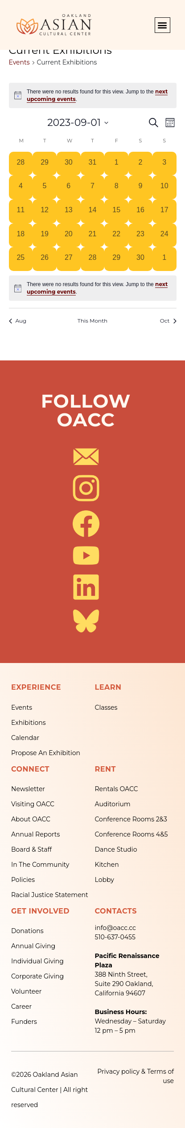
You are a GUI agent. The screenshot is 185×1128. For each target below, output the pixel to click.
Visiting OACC (32, 804)
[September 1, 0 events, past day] (116, 164)
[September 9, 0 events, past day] (140, 187)
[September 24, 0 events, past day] (164, 235)
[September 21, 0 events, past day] (93, 235)
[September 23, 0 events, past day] (140, 235)
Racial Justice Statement (49, 895)
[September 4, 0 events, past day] (21, 187)
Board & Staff (31, 849)
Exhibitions (28, 723)
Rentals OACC (116, 789)
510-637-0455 (115, 937)
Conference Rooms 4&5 (131, 834)
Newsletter (28, 789)
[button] (162, 25)
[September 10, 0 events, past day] (164, 187)
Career (21, 1007)
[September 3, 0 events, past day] (164, 164)
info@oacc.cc (115, 928)
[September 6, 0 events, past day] (69, 187)
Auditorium (113, 804)
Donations (27, 931)
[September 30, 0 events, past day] (140, 259)
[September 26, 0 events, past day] (45, 259)
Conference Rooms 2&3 (131, 819)
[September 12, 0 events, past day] (45, 211)
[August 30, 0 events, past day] (69, 164)
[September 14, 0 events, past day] (93, 211)
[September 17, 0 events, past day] (164, 211)
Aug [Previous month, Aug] (18, 320)
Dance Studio (116, 849)
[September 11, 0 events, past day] (21, 211)
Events (19, 62)
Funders (24, 1022)
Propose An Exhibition (45, 753)
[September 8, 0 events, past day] (116, 187)
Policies (23, 880)
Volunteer (26, 991)
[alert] (93, 288)
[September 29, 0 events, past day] (116, 259)
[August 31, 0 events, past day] (93, 164)
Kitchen (107, 865)
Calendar (25, 738)
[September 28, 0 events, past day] (93, 259)
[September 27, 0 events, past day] (69, 259)
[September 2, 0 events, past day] (140, 164)
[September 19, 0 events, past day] (45, 235)
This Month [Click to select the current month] (92, 320)
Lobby (104, 880)
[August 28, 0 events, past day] (21, 164)
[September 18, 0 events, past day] (21, 235)
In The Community (40, 865)
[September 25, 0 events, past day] (21, 259)
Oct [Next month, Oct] (168, 320)
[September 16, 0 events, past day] (140, 211)
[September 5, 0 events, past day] (45, 187)
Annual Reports (35, 834)
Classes (106, 707)
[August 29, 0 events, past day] (45, 164)
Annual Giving (33, 946)
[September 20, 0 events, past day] (69, 235)
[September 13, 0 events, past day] (69, 211)
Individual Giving (37, 961)
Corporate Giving (37, 976)
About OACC (30, 819)
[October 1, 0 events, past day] (164, 259)
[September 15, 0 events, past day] (116, 211)
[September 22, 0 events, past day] (116, 235)
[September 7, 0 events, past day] (93, 187)
